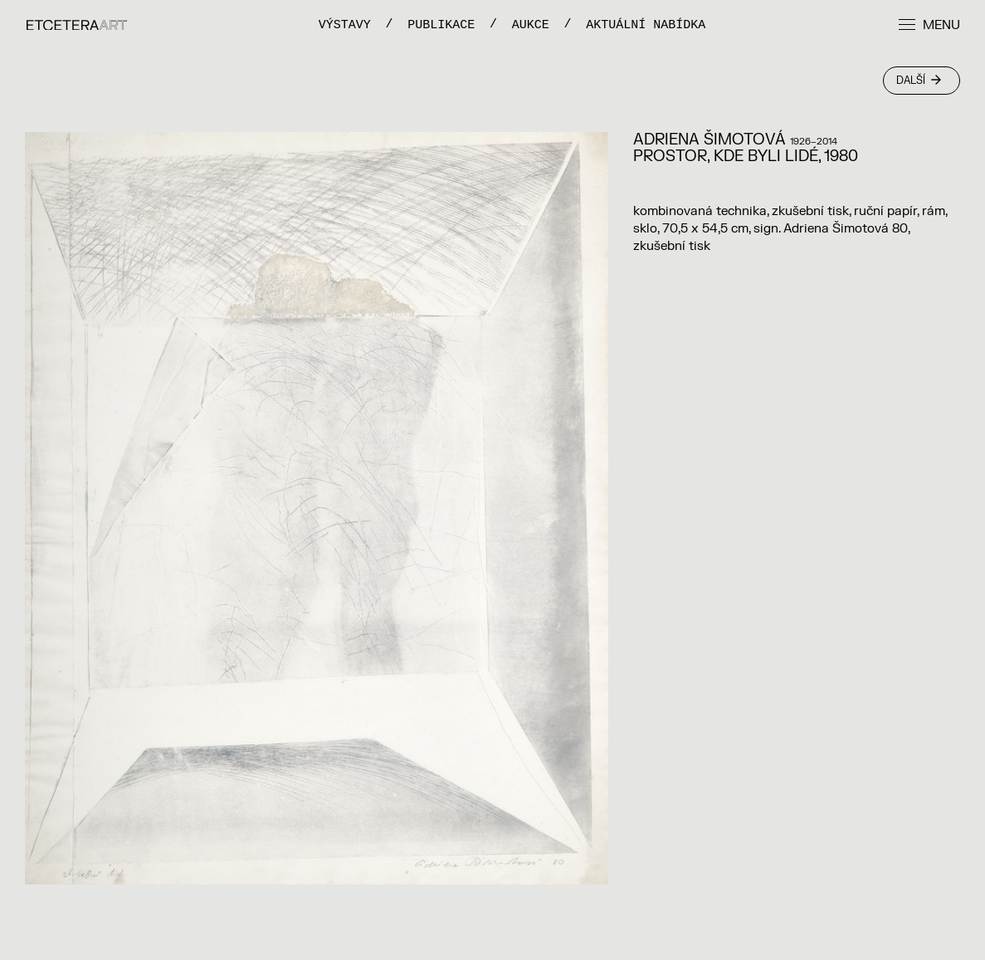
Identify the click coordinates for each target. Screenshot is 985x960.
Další (918, 80)
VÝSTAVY (345, 24)
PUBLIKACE (441, 24)
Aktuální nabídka (645, 24)
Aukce (530, 24)
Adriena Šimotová (709, 139)
